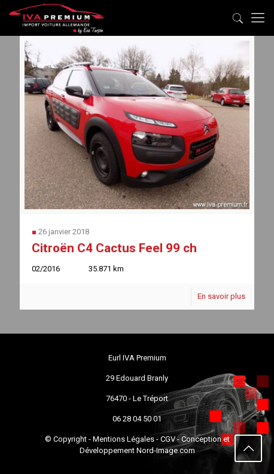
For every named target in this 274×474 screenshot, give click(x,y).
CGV (167, 439)
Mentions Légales (123, 439)
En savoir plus (221, 296)
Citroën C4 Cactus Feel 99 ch (114, 248)
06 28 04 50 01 (137, 418)
